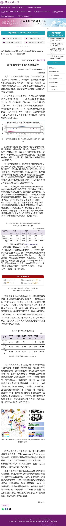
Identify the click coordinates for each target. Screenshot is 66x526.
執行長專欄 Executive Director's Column (16, 12)
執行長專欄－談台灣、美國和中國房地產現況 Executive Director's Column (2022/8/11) (18, 42)
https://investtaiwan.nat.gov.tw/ (22, 290)
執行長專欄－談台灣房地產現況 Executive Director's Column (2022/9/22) (40, 38)
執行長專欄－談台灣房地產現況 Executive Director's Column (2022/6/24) (40, 42)
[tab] (17, 46)
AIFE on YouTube (7, 16)
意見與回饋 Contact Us (24, 16)
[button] (45, 41)
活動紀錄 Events (58, 12)
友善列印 (5, 505)
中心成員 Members (34, 7)
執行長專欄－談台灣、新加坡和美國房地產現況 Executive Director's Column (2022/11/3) (18, 38)
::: (1, 28)
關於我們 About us (18, 7)
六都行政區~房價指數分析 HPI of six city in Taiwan (57, 51)
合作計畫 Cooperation (42, 12)
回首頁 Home (5, 7)
